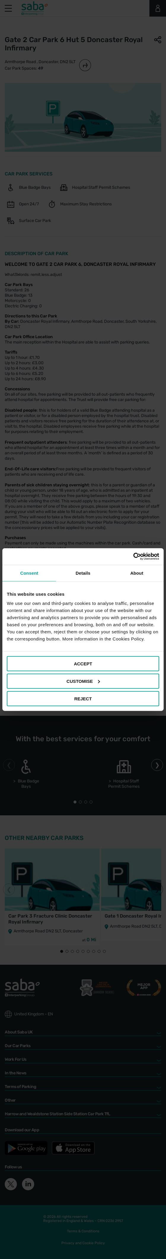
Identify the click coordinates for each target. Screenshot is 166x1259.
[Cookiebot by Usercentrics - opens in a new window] (133, 556)
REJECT (83, 698)
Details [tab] (83, 572)
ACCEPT (83, 663)
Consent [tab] (29, 572)
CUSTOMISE (83, 680)
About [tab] (136, 572)
